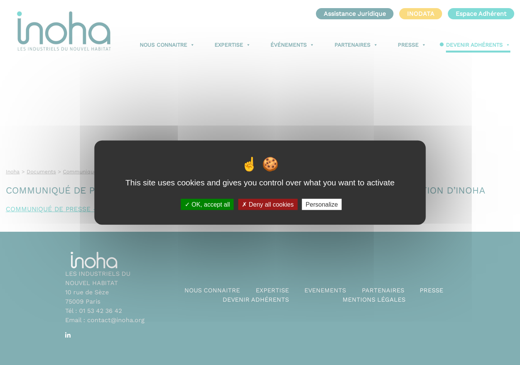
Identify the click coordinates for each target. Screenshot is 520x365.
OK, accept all (207, 204)
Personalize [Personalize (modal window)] (322, 204)
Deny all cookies (268, 204)
